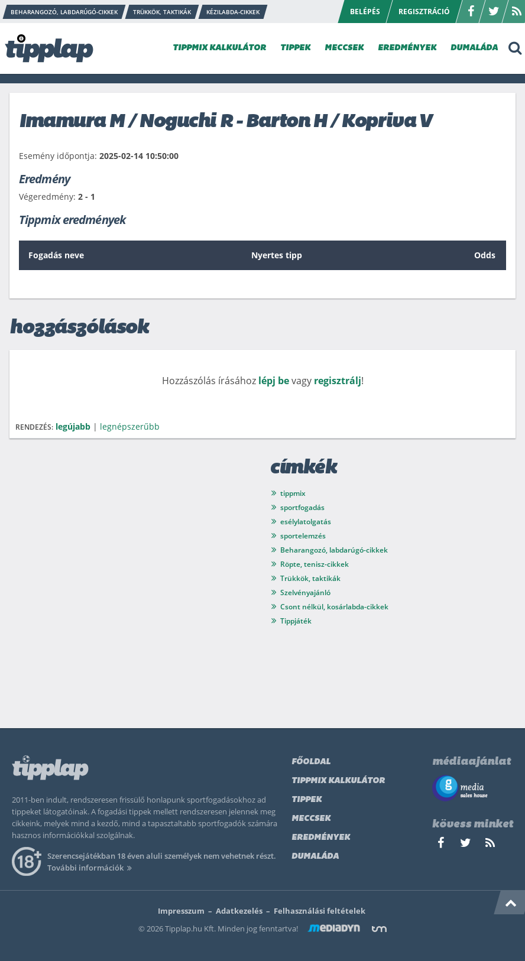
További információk (91, 867)
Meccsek (310, 818)
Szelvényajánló (305, 592)
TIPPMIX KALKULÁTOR (219, 48)
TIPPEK (295, 48)
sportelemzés (303, 536)
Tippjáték (296, 621)
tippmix (293, 493)
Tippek (306, 800)
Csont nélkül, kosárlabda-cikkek (334, 607)
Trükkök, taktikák (310, 578)
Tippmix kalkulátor (338, 781)
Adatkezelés (239, 910)
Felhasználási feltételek (319, 910)
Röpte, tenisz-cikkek (314, 564)
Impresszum (181, 910)
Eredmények (320, 837)
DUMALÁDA (474, 48)
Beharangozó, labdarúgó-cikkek (334, 550)
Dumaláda (315, 856)
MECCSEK (344, 48)
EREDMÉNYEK (407, 48)
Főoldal (310, 762)
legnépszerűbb (130, 426)
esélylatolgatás (305, 522)
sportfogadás (302, 507)
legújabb (73, 426)
